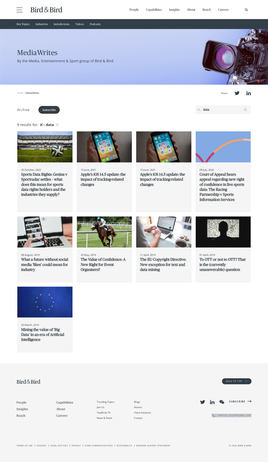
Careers (223, 9)
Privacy (76, 445)
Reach (206, 9)
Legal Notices (59, 445)
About (191, 9)
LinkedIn (248, 93)
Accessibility (124, 445)
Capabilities (154, 9)
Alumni (138, 407)
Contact (138, 418)
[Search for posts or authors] (225, 110)
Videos (79, 24)
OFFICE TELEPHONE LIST (231, 415)
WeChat (221, 402)
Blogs (137, 402)
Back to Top (236, 381)
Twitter (237, 93)
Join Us (100, 407)
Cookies (41, 445)
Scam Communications (99, 445)
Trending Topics (105, 402)
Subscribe (49, 110)
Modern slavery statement (153, 445)
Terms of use (25, 445)
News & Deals (104, 418)
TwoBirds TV (104, 412)
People (134, 9)
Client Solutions (142, 412)
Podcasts (95, 24)
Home (20, 93)
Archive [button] (23, 110)
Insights (174, 9)
